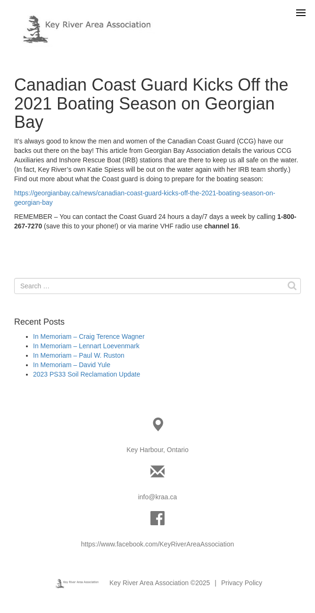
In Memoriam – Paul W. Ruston (78, 355)
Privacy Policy (241, 583)
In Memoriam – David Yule (71, 365)
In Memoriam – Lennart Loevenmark (86, 346)
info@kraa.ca (157, 497)
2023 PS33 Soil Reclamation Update (86, 374)
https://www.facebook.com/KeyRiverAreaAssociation (157, 544)
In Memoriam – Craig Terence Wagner (89, 336)
